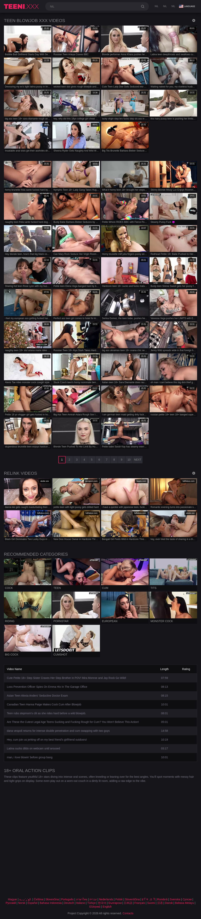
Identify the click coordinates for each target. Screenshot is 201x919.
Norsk (21, 902)
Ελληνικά (94, 906)
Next (137, 459)
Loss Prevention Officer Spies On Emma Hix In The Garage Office (47, 686)
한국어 (102, 902)
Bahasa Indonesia (51, 902)
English (107, 906)
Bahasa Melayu (184, 902)
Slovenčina (52, 899)
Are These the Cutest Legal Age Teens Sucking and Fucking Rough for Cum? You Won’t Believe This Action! (73, 721)
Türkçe (91, 902)
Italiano (80, 902)
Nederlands (106, 899)
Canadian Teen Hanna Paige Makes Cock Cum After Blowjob (44, 704)
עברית (93, 899)
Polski (118, 899)
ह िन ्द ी (148, 899)
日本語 (128, 902)
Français (139, 902)
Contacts (127, 913)
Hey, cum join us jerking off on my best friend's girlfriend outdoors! (47, 739)
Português (67, 899)
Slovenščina (132, 899)
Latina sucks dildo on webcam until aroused (33, 748)
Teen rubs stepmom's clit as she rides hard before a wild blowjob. (46, 713)
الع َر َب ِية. (25, 899)
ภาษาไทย (81, 899)
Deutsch (69, 902)
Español (32, 902)
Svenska (175, 899)
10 (129, 459)
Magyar (12, 899)
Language (187, 6)
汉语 (160, 902)
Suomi (151, 902)
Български (115, 902)
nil (156, 6)
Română (162, 899)
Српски (187, 899)
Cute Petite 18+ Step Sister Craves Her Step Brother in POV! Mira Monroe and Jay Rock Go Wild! (66, 677)
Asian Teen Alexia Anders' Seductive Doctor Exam (37, 695)
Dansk (169, 902)
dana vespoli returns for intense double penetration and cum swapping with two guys (58, 730)
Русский (11, 902)
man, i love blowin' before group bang (29, 757)
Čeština (38, 899)
